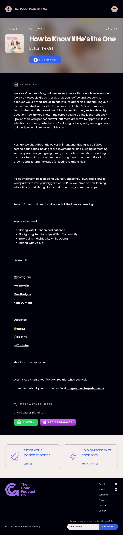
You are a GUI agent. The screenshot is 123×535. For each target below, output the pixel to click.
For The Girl (43, 48)
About (102, 484)
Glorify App (21, 379)
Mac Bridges (22, 294)
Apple (21, 328)
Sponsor (103, 511)
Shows (102, 489)
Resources (104, 500)
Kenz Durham (23, 303)
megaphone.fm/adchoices (85, 388)
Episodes (103, 495)
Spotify (22, 337)
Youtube (23, 345)
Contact (103, 505)
